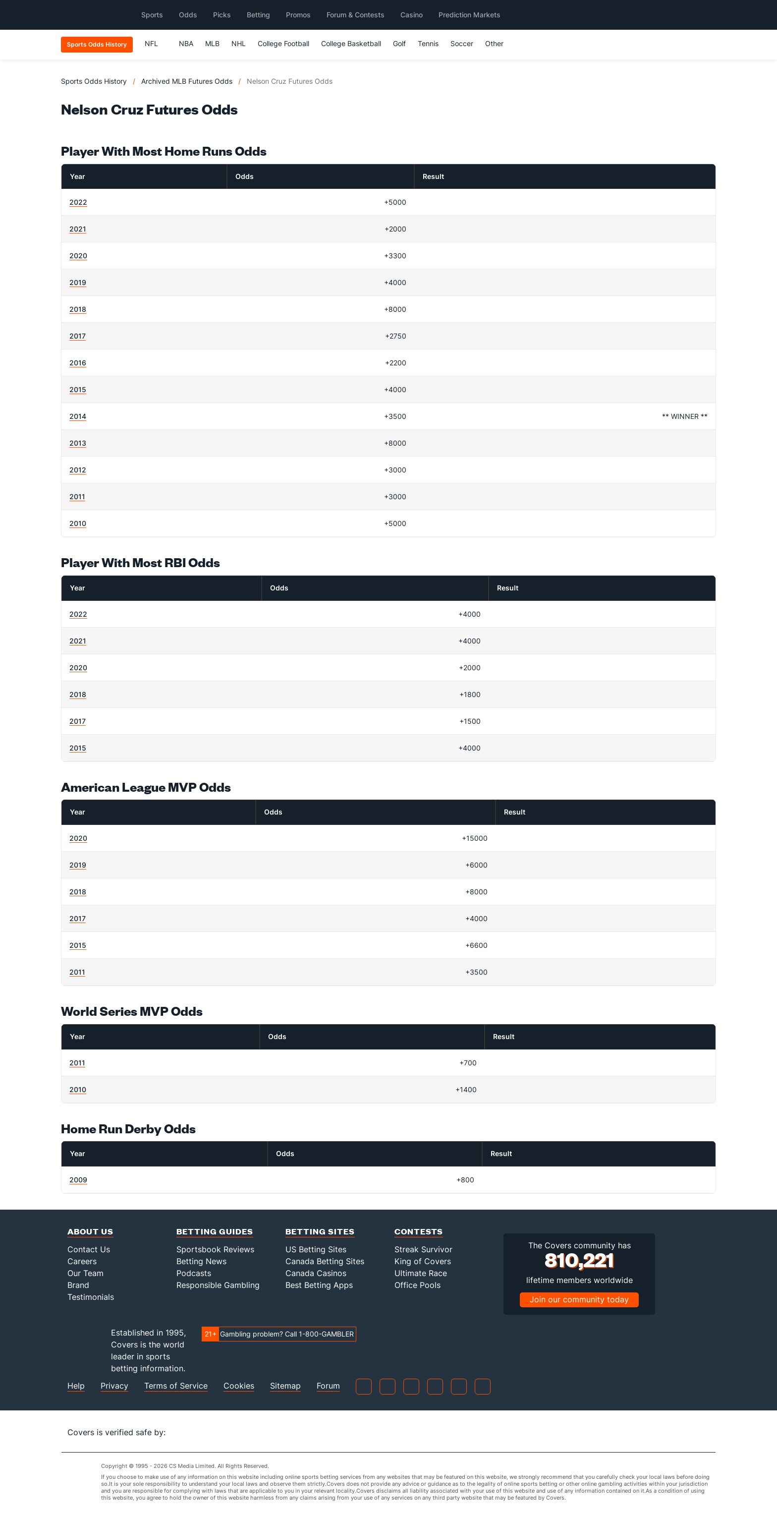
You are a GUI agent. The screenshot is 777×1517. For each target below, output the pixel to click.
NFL (156, 43)
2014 (77, 416)
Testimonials (90, 1297)
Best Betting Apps (319, 1285)
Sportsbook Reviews (215, 1249)
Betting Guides (214, 1231)
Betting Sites (320, 1231)
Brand (78, 1285)
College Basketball (351, 43)
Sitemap (285, 1386)
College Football (283, 43)
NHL (238, 43)
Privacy (114, 1386)
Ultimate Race (420, 1273)
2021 (77, 229)
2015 (77, 389)
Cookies (238, 1386)
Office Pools (417, 1285)
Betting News (201, 1261)
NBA (186, 43)
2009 (78, 1179)
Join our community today (579, 1299)
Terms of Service (176, 1386)
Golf (399, 43)
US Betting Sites (315, 1249)
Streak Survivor (423, 1249)
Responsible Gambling (218, 1285)
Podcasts (193, 1273)
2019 (77, 282)
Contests (418, 1231)
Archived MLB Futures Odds (186, 81)
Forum (328, 1386)
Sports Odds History (94, 81)
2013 (77, 443)
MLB (212, 43)
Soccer (461, 43)
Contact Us (88, 1249)
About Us (90, 1231)
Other (498, 43)
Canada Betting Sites (324, 1261)
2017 (77, 336)
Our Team (85, 1273)
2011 (77, 496)
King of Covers (422, 1261)
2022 (78, 202)
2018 (77, 309)
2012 (77, 470)
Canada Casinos (315, 1273)
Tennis (428, 43)
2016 (77, 362)
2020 (78, 255)
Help (76, 1386)
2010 (77, 523)
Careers (82, 1261)
